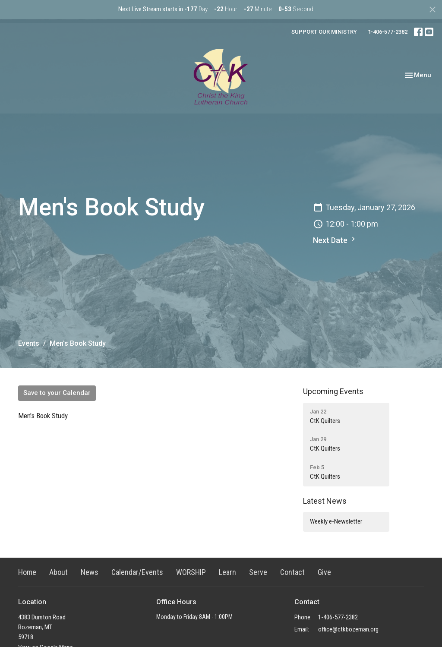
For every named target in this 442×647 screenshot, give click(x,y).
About (58, 572)
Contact (292, 572)
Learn (227, 572)
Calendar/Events (137, 572)
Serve (258, 572)
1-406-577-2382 (387, 31)
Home (27, 572)
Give (324, 572)
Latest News (325, 500)
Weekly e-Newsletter (336, 521)
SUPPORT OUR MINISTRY (324, 31)
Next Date (335, 240)
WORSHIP (191, 572)
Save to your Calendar (57, 393)
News (89, 572)
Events (28, 343)
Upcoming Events (333, 391)
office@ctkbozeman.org (348, 629)
